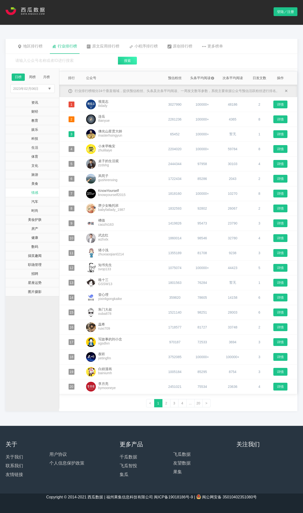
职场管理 (35, 265)
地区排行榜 (30, 46)
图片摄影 (35, 292)
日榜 (18, 77)
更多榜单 (212, 46)
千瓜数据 (128, 457)
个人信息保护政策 (66, 463)
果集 (177, 471)
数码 (34, 247)
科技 (34, 138)
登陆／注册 (285, 12)
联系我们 (14, 465)
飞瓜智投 (128, 465)
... (190, 403)
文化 (34, 166)
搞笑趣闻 (35, 256)
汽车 (34, 202)
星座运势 (35, 283)
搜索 (127, 61)
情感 (34, 193)
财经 (34, 111)
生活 (34, 147)
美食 (34, 184)
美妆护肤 (35, 220)
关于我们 (14, 457)
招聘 (34, 274)
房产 (34, 229)
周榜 (32, 77)
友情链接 (14, 474)
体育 (34, 157)
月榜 (46, 77)
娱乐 (34, 129)
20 (198, 403)
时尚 (34, 211)
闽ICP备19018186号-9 (173, 497)
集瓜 (124, 474)
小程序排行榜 (143, 46)
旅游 (34, 175)
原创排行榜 (180, 46)
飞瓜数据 (182, 454)
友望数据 (182, 463)
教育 (34, 120)
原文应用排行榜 (103, 46)
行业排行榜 (64, 46)
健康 (34, 238)
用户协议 (58, 454)
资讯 (34, 102)
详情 (280, 104)
